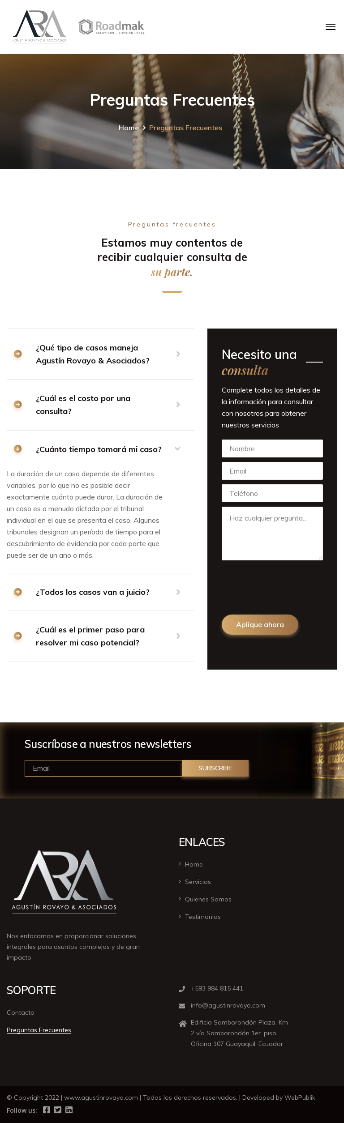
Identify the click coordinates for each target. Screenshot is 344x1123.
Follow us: (22, 1110)
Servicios (198, 882)
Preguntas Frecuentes (39, 1030)
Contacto (20, 1012)
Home (129, 127)
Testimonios (203, 917)
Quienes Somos (208, 899)
